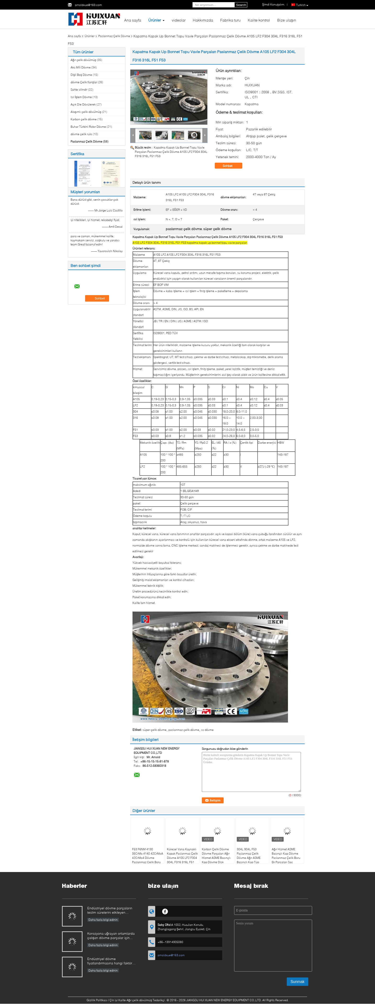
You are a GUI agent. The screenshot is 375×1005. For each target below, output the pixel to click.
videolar (179, 20)
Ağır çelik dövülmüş (83, 60)
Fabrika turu (230, 20)
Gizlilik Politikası (97, 1000)
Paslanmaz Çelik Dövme (114, 36)
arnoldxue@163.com (88, 5)
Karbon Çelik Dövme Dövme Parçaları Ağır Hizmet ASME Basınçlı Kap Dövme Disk (216, 855)
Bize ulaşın (286, 20)
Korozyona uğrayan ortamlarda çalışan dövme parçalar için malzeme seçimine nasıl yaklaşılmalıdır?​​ (111, 936)
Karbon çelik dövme (84, 119)
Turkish (302, 5)
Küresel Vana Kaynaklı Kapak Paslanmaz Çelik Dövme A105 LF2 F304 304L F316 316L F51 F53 (182, 857)
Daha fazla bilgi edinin (103, 920)
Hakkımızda (203, 20)
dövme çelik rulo (81, 134)
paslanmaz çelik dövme (183, 730)
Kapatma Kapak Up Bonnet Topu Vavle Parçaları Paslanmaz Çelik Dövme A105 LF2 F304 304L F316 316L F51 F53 (171, 152)
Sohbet (231, 165)
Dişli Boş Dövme (81, 75)
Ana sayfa (132, 20)
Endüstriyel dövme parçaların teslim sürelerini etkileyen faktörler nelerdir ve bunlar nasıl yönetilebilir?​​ (111, 910)
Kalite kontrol (259, 20)
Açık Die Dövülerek (83, 104)
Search (241, 5)
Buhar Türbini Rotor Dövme (88, 126)
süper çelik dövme (154, 730)
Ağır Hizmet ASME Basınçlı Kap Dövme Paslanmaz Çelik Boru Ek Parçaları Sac (286, 855)
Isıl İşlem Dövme (81, 97)
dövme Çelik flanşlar (84, 82)
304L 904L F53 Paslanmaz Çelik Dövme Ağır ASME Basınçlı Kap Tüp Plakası (248, 857)
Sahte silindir (79, 89)
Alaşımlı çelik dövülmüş (86, 112)
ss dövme (207, 730)
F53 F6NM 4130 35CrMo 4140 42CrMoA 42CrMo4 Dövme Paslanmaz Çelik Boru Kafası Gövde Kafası (147, 857)
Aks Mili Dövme (81, 67)
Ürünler (154, 20)
